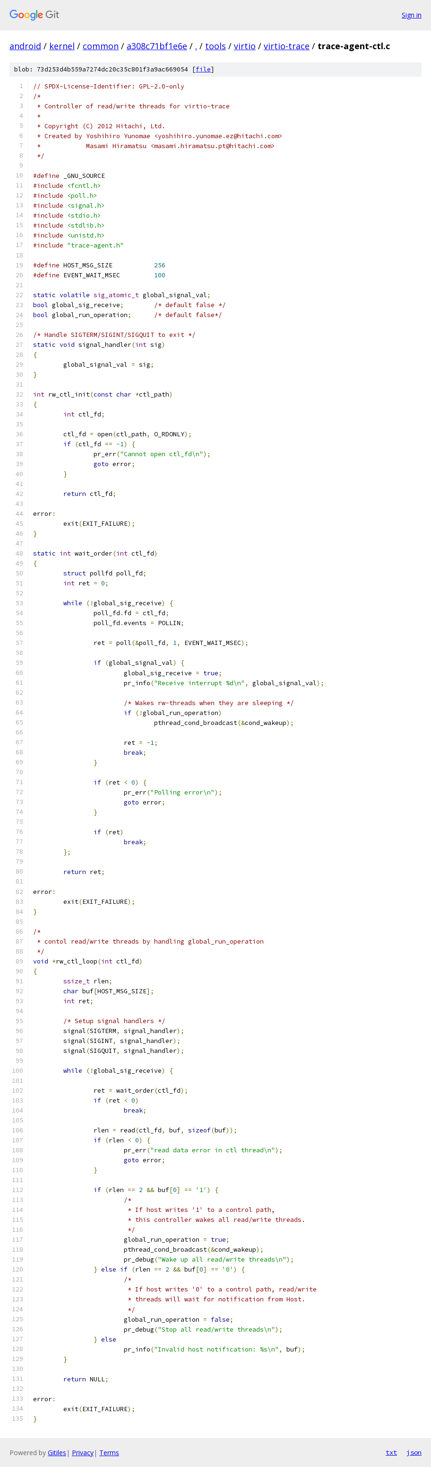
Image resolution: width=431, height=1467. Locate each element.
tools (215, 46)
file (203, 69)
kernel (62, 46)
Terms (109, 1452)
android (25, 46)
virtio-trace (287, 46)
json (414, 1452)
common (101, 46)
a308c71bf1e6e (157, 46)
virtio (245, 46)
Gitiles (57, 1452)
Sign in (412, 14)
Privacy (83, 1452)
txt (391, 1452)
